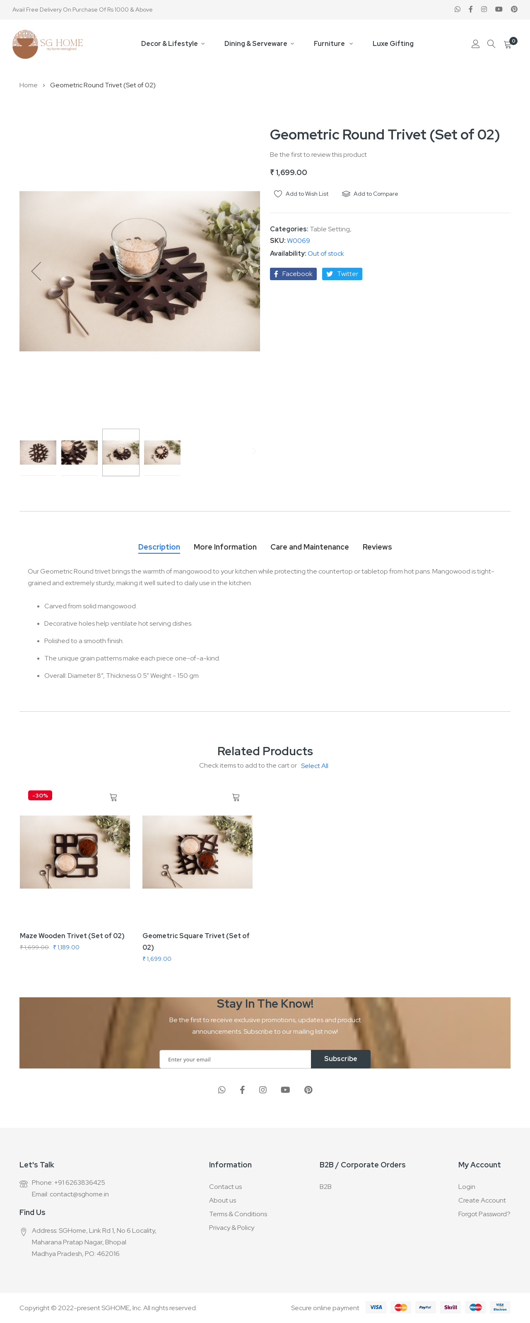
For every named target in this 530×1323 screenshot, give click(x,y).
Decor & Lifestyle (169, 43)
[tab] (159, 545)
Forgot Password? (484, 1214)
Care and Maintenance (309, 547)
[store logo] (47, 44)
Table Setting (330, 229)
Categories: (290, 229)
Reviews (377, 547)
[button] (36, 271)
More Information (225, 547)
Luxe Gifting (393, 43)
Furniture (330, 43)
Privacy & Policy (231, 1227)
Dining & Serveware (255, 43)
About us (222, 1200)
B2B (326, 1186)
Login (466, 1186)
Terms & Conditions (238, 1214)
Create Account (482, 1200)
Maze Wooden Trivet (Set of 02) (72, 936)
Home (28, 85)
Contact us (225, 1186)
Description (159, 547)
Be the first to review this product (318, 154)
